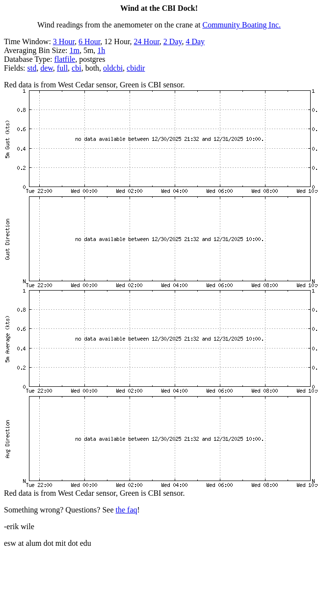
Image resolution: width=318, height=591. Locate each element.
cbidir (136, 68)
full (62, 68)
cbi (76, 68)
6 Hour (89, 41)
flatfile (65, 59)
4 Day (195, 41)
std (32, 68)
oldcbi (113, 68)
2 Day (172, 41)
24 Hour (146, 41)
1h (101, 50)
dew (46, 68)
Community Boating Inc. (242, 25)
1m (74, 50)
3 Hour (64, 41)
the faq (126, 510)
